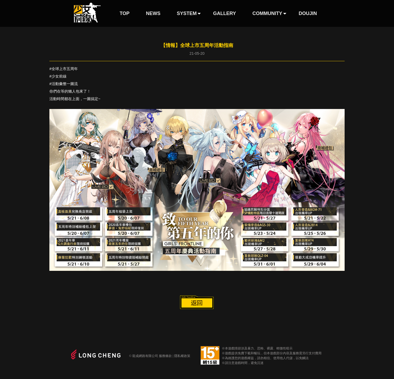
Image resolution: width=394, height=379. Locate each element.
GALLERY (224, 13)
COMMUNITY (267, 13)
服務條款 (165, 356)
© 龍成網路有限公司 (143, 356)
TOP (125, 13)
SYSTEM (187, 13)
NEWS (153, 13)
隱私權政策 (182, 356)
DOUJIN (308, 13)
